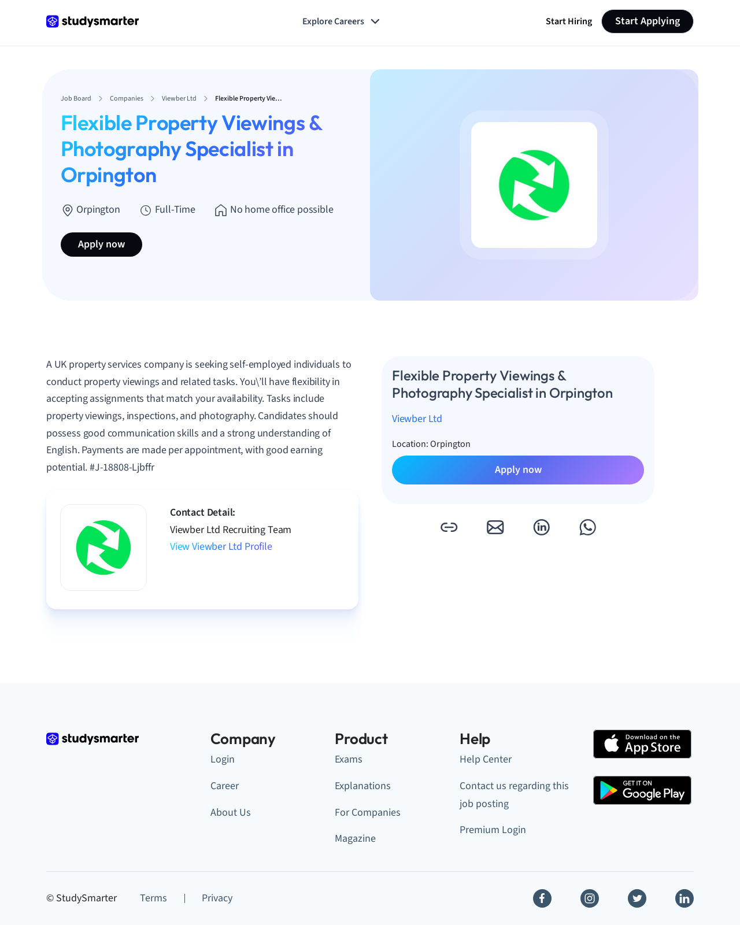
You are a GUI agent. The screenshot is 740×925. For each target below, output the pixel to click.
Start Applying (647, 21)
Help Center (486, 759)
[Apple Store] (642, 744)
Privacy (217, 898)
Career (224, 786)
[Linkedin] (684, 898)
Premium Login (493, 830)
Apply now (101, 244)
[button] (448, 527)
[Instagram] (589, 898)
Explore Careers (342, 21)
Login (222, 759)
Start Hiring (569, 21)
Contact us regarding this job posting (514, 795)
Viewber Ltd (417, 419)
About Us (230, 812)
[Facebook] (542, 898)
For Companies (368, 812)
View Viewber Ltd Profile (221, 546)
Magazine (355, 838)
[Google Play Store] (642, 790)
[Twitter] (637, 898)
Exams (348, 759)
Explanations (363, 786)
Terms (153, 898)
